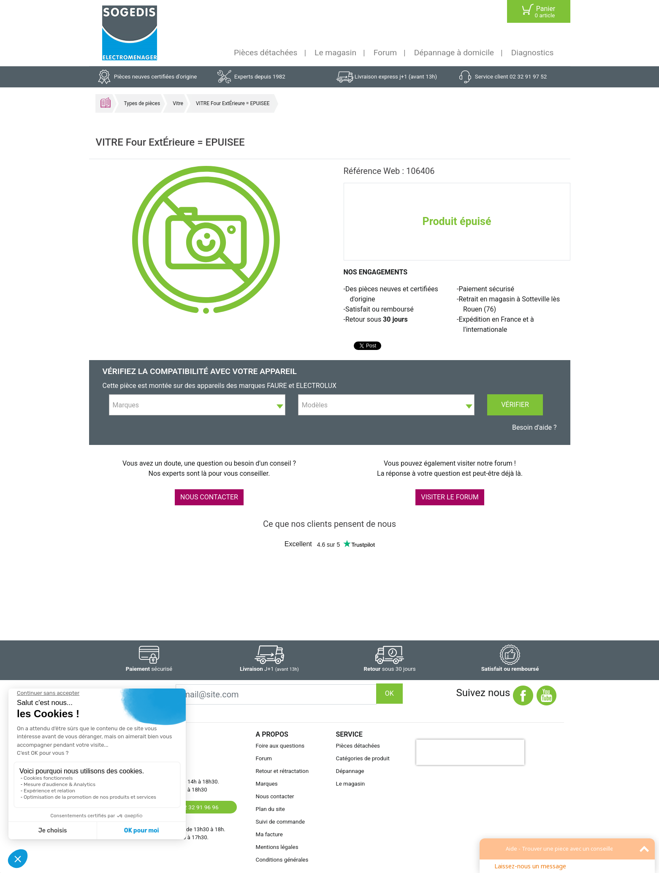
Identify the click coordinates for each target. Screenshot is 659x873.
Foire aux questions (280, 746)
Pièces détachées (265, 52)
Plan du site (270, 809)
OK (389, 693)
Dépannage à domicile (454, 52)
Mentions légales (277, 847)
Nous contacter (275, 796)
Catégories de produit (363, 758)
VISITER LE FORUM (449, 497)
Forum (385, 52)
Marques (267, 784)
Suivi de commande (280, 822)
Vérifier (515, 405)
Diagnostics (532, 52)
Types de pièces (142, 103)
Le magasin (335, 52)
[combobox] (197, 404)
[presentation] (470, 752)
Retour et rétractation (282, 771)
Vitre (178, 103)
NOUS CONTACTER (209, 497)
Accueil (105, 102)
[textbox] (197, 405)
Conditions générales (282, 860)
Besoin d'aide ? (534, 427)
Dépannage (350, 771)
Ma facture (269, 834)
